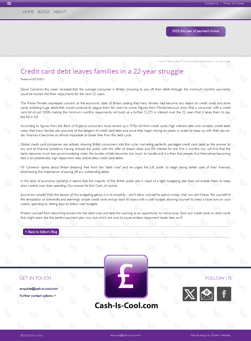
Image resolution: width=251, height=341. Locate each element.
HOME (30, 13)
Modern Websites (220, 335)
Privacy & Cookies (234, 3)
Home (162, 61)
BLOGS (50, 13)
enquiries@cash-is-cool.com (39, 289)
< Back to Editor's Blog (41, 232)
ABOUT (72, 13)
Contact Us (211, 3)
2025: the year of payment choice (195, 31)
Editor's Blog (174, 61)
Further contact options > (38, 296)
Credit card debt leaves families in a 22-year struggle (206, 61)
